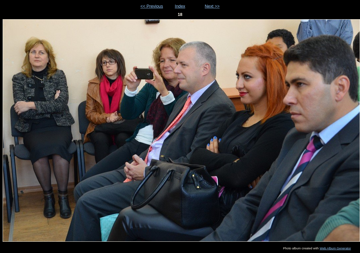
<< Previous (151, 6)
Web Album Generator (335, 248)
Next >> (212, 6)
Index (180, 6)
